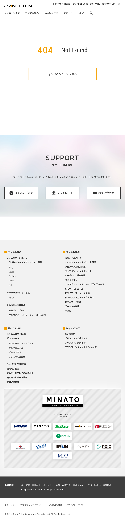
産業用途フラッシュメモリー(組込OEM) (27, 314)
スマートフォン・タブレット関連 (80, 262)
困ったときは (15, 328)
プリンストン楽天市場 (75, 342)
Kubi (11, 284)
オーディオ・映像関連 (75, 275)
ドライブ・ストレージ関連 (77, 292)
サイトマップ (10, 504)
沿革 (58, 485)
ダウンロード (13, 338)
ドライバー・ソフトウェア (21, 343)
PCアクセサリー (72, 279)
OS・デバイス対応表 (16, 364)
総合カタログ (15, 352)
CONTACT (58, 3)
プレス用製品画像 (17, 356)
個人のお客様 (73, 252)
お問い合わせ (13, 381)
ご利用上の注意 (55, 504)
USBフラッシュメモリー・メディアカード (84, 284)
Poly (11, 267)
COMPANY (95, 3)
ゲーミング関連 (72, 306)
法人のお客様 (15, 252)
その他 (68, 310)
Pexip (11, 280)
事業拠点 (36, 485)
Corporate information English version (42, 489)
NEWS (67, 3)
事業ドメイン (79, 485)
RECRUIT (106, 3)
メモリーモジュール (74, 288)
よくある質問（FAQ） (17, 333)
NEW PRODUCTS (80, 3)
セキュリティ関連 (73, 301)
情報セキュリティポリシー (32, 504)
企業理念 (66, 485)
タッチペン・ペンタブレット (78, 271)
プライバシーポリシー (76, 504)
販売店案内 (70, 333)
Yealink (12, 276)
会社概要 (25, 485)
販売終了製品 (13, 368)
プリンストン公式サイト (76, 338)
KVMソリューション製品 (18, 292)
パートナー (48, 485)
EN (119, 3)
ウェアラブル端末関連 (75, 266)
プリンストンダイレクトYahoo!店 (81, 347)
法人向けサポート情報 (17, 377)
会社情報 (9, 485)
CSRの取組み (94, 485)
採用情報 (107, 485)
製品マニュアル (16, 347)
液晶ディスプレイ (17, 310)
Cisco (11, 271)
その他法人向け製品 (16, 305)
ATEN (11, 297)
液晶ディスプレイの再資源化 (20, 372)
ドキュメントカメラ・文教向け (79, 297)
